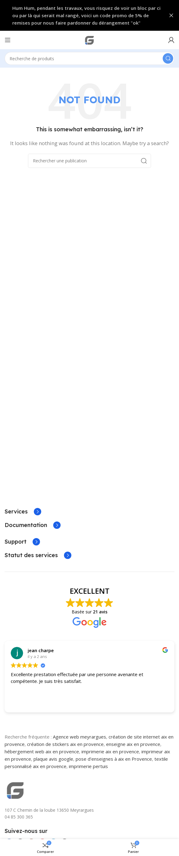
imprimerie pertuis (88, 766)
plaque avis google (53, 759)
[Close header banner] (171, 15)
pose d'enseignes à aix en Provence (114, 759)
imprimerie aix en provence (110, 751)
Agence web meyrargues (79, 737)
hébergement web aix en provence (42, 751)
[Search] (89, 58)
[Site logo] (89, 39)
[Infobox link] (23, 511)
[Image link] (15, 789)
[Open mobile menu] (8, 40)
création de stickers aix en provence (65, 744)
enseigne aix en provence (133, 744)
